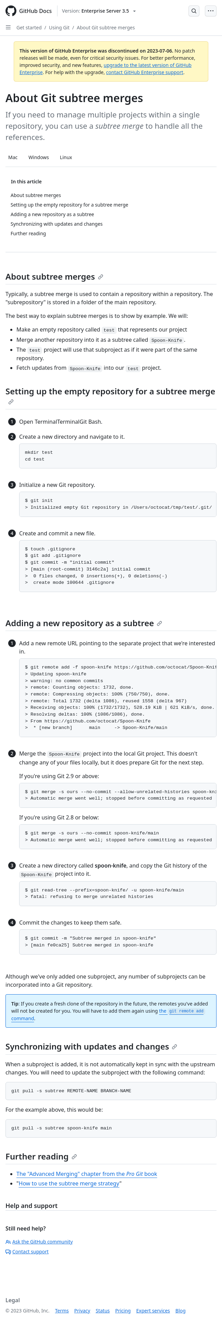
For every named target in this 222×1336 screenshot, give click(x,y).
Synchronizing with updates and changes (91, 1046)
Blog (180, 1310)
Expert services (153, 1310)
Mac (12, 157)
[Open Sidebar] (8, 27)
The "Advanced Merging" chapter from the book (86, 1174)
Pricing (123, 1310)
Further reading (41, 1156)
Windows (38, 157)
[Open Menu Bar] (211, 10)
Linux (66, 157)
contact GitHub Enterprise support (144, 72)
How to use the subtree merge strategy (69, 1183)
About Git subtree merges (106, 27)
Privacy (82, 1310)
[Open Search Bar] (193, 10)
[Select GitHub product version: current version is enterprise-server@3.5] (98, 10)
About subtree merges (54, 276)
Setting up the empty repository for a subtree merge (110, 395)
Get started (29, 27)
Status (103, 1310)
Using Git (59, 27)
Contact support (27, 1251)
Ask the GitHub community (39, 1241)
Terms (62, 1310)
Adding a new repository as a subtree (83, 623)
